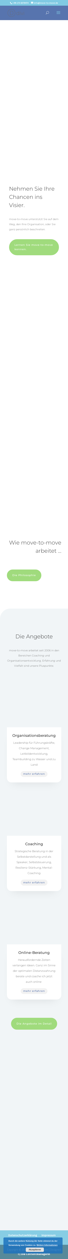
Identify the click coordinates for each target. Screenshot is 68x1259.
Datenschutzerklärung (22, 1235)
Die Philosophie (24, 575)
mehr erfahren (34, 773)
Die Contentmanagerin (35, 1254)
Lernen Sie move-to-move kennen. (34, 247)
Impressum (49, 1235)
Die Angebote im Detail (34, 1023)
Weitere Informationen (47, 1245)
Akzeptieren (35, 1249)
